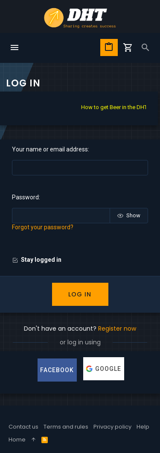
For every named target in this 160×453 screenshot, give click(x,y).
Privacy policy (112, 427)
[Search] (145, 48)
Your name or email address (50, 149)
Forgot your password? (42, 227)
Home (17, 439)
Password (25, 197)
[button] (14, 48)
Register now (117, 328)
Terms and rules (66, 427)
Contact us (23, 427)
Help (143, 427)
